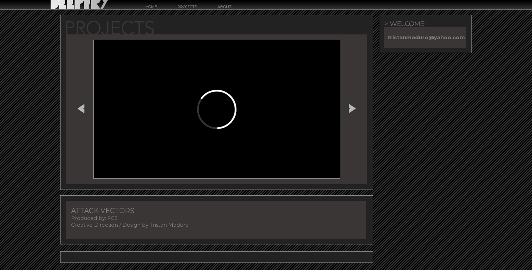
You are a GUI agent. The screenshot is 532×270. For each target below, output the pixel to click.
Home (151, 7)
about (224, 7)
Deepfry (79, 4)
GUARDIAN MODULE (352, 107)
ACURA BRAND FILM (81, 107)
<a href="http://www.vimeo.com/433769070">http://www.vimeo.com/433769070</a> (217, 109)
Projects (187, 7)
